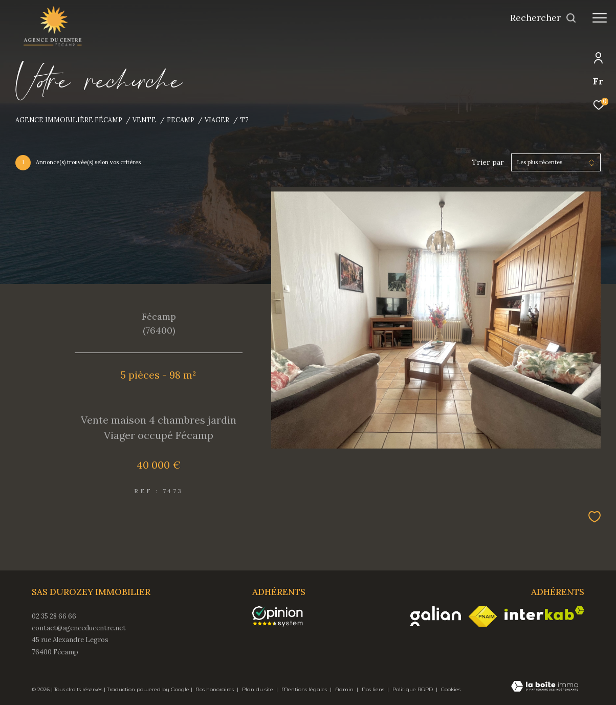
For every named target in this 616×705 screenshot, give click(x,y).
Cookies (450, 690)
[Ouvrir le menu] (599, 18)
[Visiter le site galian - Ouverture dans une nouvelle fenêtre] (435, 616)
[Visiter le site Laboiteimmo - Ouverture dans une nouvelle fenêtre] (544, 687)
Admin (345, 689)
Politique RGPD (412, 689)
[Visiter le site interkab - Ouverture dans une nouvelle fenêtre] (544, 613)
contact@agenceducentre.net (79, 628)
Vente (144, 120)
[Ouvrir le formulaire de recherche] (543, 18)
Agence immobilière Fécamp (68, 120)
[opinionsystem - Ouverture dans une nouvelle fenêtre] (282, 616)
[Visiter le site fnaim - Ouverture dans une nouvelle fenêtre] (483, 616)
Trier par (488, 162)
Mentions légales (304, 689)
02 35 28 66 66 (54, 616)
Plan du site (258, 689)
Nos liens (374, 689)
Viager (217, 120)
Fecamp (180, 120)
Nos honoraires (215, 689)
